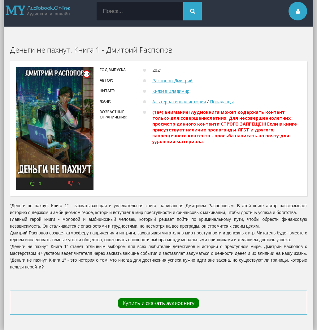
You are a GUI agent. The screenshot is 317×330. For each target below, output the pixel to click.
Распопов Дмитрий (172, 81)
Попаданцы (222, 102)
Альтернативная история (179, 102)
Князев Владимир (170, 91)
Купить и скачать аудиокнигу (158, 303)
